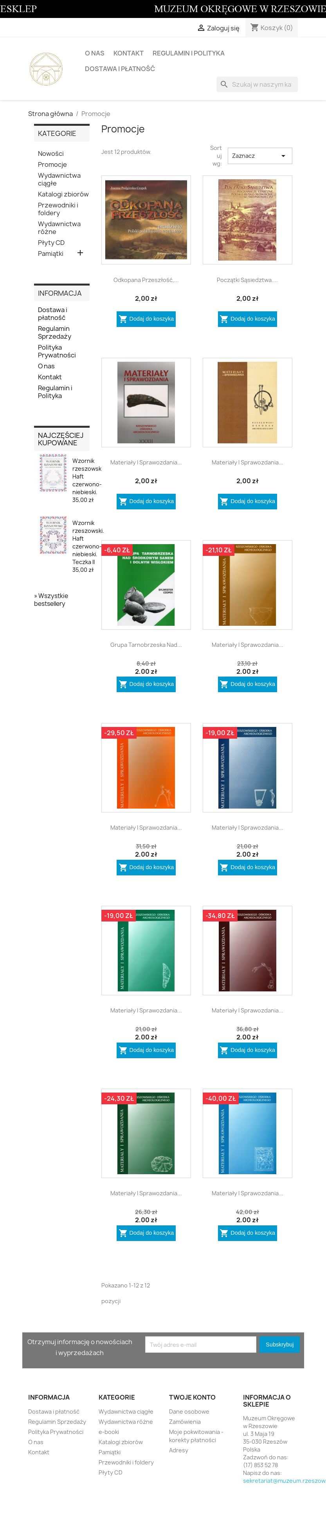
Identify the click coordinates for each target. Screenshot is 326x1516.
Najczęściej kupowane (61, 439)
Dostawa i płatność (120, 68)
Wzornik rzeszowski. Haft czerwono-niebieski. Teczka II (88, 546)
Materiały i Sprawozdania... (146, 462)
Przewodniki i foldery (58, 209)
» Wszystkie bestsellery (51, 600)
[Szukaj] (257, 84)
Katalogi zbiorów (63, 194)
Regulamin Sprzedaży (54, 333)
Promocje (52, 165)
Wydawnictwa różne (59, 228)
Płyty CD (51, 243)
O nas (94, 53)
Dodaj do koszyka (146, 319)
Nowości (51, 154)
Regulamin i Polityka (189, 53)
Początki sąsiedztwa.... (247, 280)
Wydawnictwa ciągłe (59, 179)
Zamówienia (185, 1421)
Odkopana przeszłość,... (146, 280)
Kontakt (128, 53)
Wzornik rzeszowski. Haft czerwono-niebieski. (88, 480)
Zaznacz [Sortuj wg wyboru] (260, 156)
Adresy (178, 1450)
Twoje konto (192, 1397)
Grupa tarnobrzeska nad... (146, 644)
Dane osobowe (189, 1411)
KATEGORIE (57, 133)
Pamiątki (50, 254)
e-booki (109, 1432)
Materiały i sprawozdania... (247, 462)
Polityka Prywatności (57, 351)
